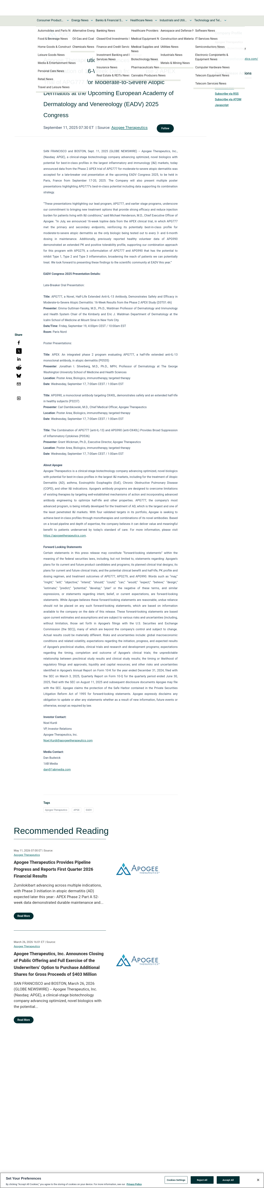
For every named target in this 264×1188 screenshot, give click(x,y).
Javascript (221, 105)
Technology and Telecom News (208, 20)
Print (218, 82)
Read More (23, 915)
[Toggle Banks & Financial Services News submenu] (126, 20)
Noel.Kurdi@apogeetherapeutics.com (68, 740)
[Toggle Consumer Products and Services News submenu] (68, 20)
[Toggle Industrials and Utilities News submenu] (190, 20)
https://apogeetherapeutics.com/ (236, 59)
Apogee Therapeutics (129, 127)
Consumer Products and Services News (50, 20)
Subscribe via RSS (227, 93)
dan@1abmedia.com (57, 769)
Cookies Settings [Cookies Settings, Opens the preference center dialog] (176, 1181)
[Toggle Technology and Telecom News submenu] (225, 20)
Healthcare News (141, 20)
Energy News (80, 20)
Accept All (228, 1181)
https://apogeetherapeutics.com (64, 535)
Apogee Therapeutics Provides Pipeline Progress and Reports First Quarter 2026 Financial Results (53, 869)
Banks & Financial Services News (109, 20)
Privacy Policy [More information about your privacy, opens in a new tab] (134, 1186)
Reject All (202, 1181)
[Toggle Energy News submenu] (92, 20)
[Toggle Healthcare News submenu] (156, 20)
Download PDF (224, 88)
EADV (89, 810)
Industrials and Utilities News (173, 20)
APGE (76, 810)
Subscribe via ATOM (228, 99)
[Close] (258, 1182)
